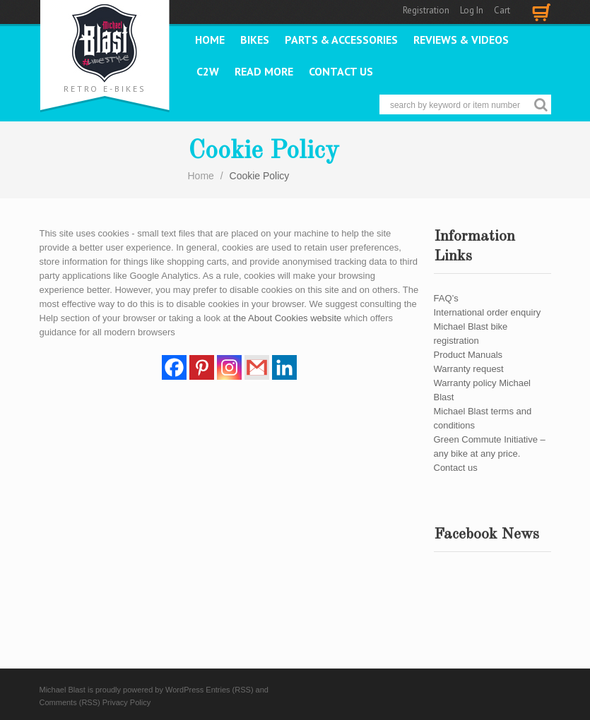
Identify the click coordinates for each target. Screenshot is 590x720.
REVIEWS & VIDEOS (461, 39)
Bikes (254, 39)
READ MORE (264, 71)
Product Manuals (468, 354)
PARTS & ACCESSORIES (341, 39)
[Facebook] (174, 367)
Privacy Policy (126, 702)
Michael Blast (62, 689)
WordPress (184, 689)
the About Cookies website (287, 318)
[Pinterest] (201, 367)
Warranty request (469, 369)
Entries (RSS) (229, 689)
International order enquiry (487, 312)
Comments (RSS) (70, 702)
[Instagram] (229, 367)
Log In (471, 10)
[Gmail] (256, 367)
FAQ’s (446, 298)
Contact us (341, 71)
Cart (502, 10)
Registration (426, 10)
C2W (207, 71)
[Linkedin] (284, 367)
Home (210, 39)
